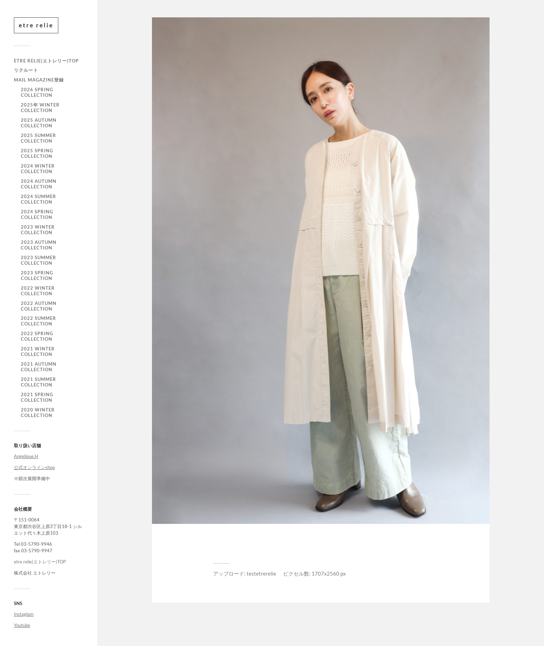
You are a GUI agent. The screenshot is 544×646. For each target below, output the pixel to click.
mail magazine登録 (39, 80)
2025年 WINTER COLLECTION (40, 107)
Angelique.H (26, 456)
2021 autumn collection (39, 366)
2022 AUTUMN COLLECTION (39, 306)
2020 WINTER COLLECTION (38, 412)
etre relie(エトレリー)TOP (46, 60)
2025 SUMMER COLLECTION (38, 138)
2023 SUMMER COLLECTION (38, 260)
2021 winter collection (38, 351)
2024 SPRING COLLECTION (37, 214)
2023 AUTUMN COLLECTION (39, 244)
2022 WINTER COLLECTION (38, 290)
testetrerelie (261, 573)
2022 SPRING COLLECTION (37, 336)
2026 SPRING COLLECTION (37, 92)
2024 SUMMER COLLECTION (38, 199)
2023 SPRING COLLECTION (37, 275)
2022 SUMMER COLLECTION (38, 320)
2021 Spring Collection (37, 397)
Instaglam (24, 614)
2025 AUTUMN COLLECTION (39, 122)
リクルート (26, 70)
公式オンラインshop (34, 467)
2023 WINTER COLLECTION (38, 229)
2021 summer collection (38, 382)
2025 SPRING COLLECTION (37, 153)
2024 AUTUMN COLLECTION (39, 183)
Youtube (22, 625)
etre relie (36, 25)
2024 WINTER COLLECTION (38, 168)
